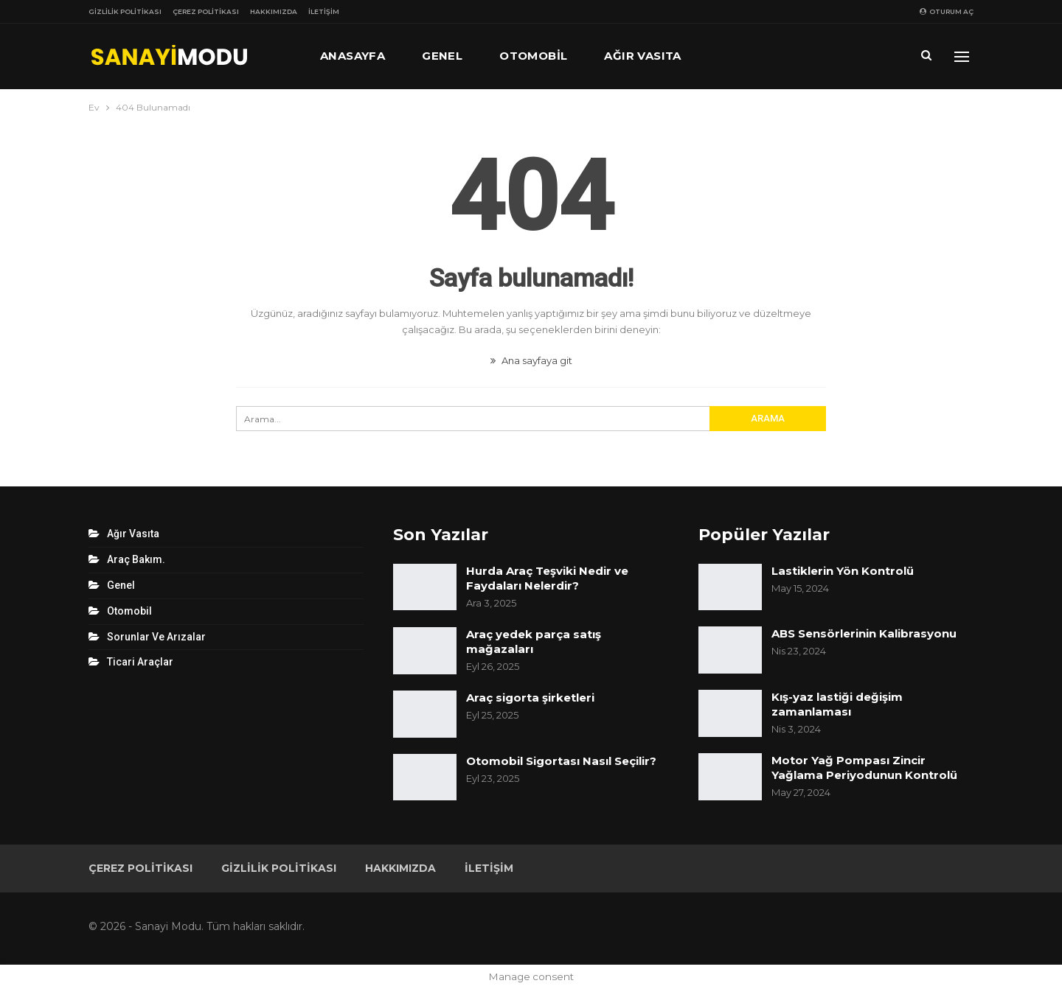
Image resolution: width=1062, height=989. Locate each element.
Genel (442, 56)
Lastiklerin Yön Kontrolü (842, 571)
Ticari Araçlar (140, 662)
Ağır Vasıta (642, 56)
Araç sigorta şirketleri (530, 698)
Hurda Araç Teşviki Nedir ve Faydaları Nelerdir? (547, 578)
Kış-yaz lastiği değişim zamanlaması (837, 704)
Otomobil (533, 56)
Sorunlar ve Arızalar (156, 637)
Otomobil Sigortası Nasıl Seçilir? (561, 761)
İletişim (323, 11)
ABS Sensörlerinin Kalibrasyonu (864, 633)
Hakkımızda (273, 11)
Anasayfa (352, 56)
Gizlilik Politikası (125, 11)
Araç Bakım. (136, 559)
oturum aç (947, 11)
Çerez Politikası (206, 11)
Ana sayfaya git (531, 360)
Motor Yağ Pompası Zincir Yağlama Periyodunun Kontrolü (864, 767)
